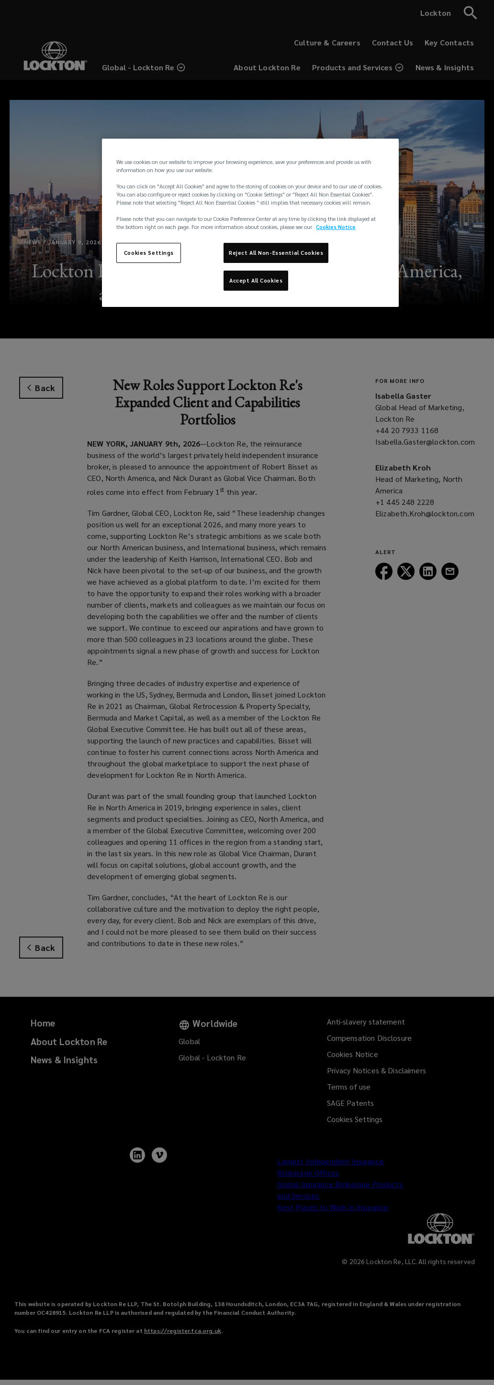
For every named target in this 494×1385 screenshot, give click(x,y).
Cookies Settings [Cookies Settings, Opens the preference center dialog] (149, 252)
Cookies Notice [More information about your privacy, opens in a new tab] (336, 226)
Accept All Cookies (255, 280)
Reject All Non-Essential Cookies (276, 252)
